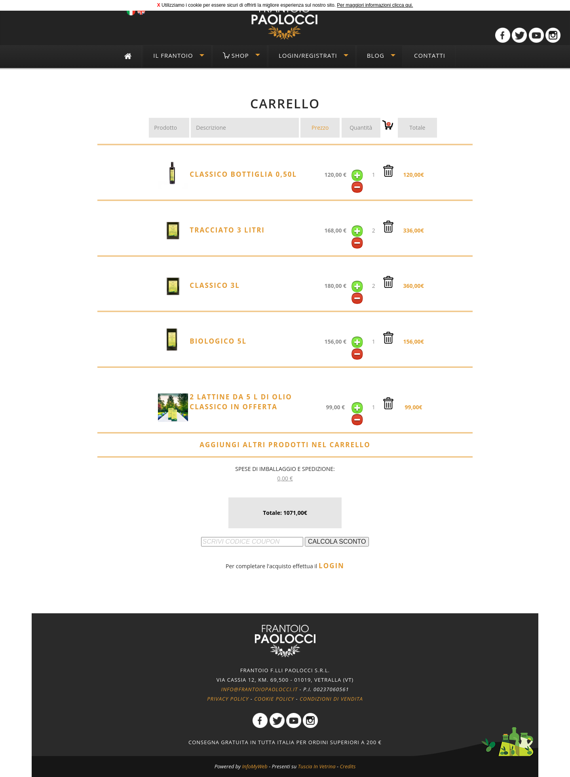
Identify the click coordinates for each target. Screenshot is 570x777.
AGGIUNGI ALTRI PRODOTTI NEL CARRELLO (285, 444)
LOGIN (331, 565)
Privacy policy (228, 698)
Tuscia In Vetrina (317, 766)
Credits (347, 766)
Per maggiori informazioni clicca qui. (375, 5)
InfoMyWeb (254, 766)
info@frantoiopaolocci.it (259, 689)
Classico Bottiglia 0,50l (243, 174)
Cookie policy (274, 698)
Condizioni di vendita (331, 698)
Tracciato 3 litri (227, 229)
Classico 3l (215, 285)
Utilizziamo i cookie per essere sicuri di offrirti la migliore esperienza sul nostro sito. (249, 5)
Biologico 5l (218, 341)
